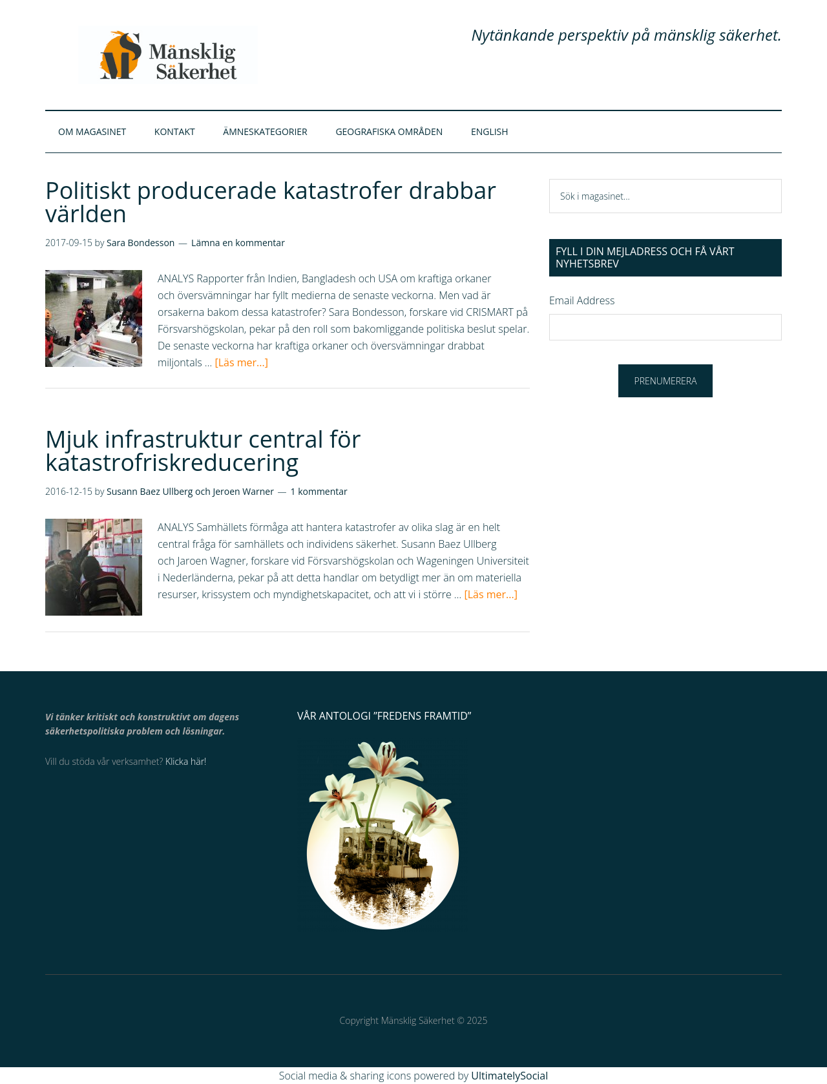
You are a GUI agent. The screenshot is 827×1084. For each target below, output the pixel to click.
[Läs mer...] (241, 362)
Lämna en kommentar (238, 242)
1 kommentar (319, 491)
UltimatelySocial (509, 1075)
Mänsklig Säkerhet (168, 55)
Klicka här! (185, 761)
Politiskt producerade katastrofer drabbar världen (270, 201)
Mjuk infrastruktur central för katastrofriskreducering (203, 450)
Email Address (581, 300)
